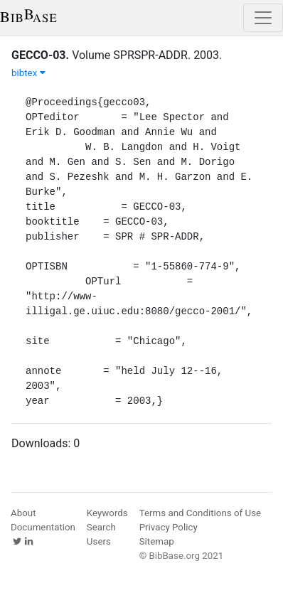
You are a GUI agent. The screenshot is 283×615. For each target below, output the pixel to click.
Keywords (107, 513)
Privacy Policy (168, 527)
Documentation (43, 527)
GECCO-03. (40, 55)
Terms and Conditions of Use (200, 513)
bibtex (28, 73)
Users (99, 541)
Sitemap (156, 541)
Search (101, 527)
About (23, 513)
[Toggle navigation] (263, 18)
